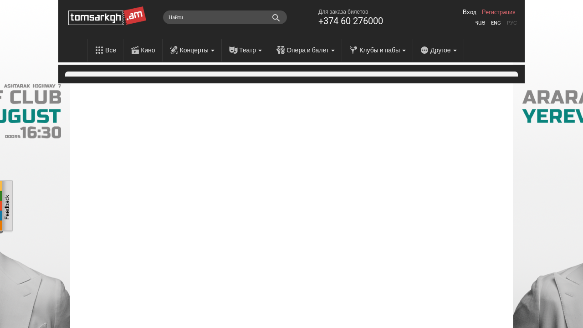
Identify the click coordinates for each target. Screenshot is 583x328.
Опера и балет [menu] (310, 50)
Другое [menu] (443, 50)
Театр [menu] (250, 50)
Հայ (480, 23)
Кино (148, 50)
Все (110, 50)
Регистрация (499, 12)
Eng (496, 23)
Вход (469, 12)
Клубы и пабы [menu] (382, 50)
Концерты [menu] (197, 50)
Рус (512, 23)
